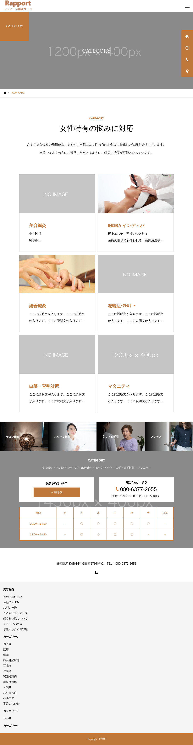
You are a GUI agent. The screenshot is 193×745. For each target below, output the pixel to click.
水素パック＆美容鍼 (15, 629)
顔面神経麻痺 (11, 660)
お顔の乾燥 (10, 607)
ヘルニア (8, 698)
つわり (7, 718)
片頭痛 (7, 671)
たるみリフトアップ (15, 613)
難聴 (6, 654)
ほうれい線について (15, 618)
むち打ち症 (10, 692)
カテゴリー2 (10, 636)
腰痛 (6, 649)
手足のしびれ (11, 703)
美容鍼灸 (8, 589)
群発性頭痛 (10, 681)
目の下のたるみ (12, 596)
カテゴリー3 (10, 710)
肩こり (7, 644)
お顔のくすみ (11, 602)
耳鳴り (7, 665)
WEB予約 (57, 492)
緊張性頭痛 (10, 676)
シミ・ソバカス (12, 623)
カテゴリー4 (10, 725)
